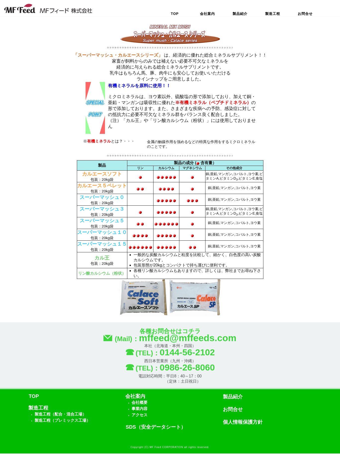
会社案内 (207, 14)
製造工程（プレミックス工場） (62, 422)
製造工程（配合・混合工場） (60, 416)
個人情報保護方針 (243, 423)
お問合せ (305, 14)
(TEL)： (170, 356)
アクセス (139, 416)
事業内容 (139, 410)
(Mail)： (170, 341)
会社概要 (139, 404)
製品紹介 (240, 14)
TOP (175, 14)
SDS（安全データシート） (156, 428)
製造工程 (272, 14)
